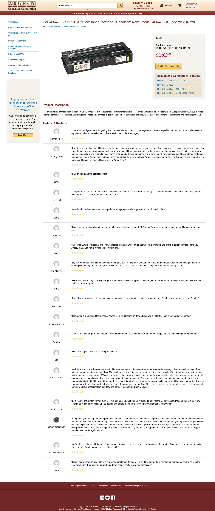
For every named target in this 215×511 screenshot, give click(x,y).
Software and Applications (19, 65)
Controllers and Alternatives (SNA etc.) (22, 34)
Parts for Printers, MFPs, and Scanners (20, 47)
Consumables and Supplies (20, 27)
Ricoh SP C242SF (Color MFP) (172, 89)
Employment (103, 486)
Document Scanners (17, 41)
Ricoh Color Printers (78, 27)
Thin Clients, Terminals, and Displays (20, 72)
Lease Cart (190, 7)
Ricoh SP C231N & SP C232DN (172, 80)
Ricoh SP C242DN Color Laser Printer (175, 93)
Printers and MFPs (16, 54)
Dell (160, 38)
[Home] (44, 26)
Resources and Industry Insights (123, 486)
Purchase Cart (191, 4)
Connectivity (13, 22)
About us (73, 486)
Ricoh (66, 27)
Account (168, 5)
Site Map (89, 9)
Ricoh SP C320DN (166, 85)
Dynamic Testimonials (87, 486)
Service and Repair (16, 60)
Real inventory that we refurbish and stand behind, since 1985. (107, 13)
